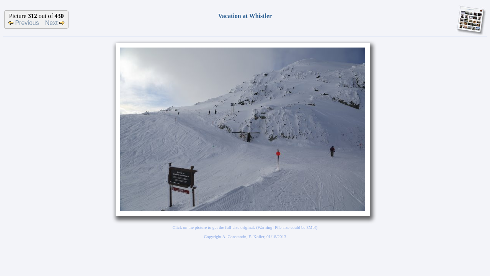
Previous (23, 23)
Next (55, 23)
